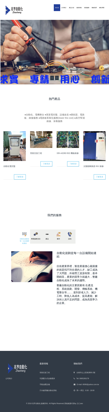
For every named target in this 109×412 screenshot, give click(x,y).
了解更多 (20, 177)
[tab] (24, 236)
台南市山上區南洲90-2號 (84, 373)
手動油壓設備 (45, 384)
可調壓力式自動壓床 (47, 379)
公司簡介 (63, 7)
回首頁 (57, 7)
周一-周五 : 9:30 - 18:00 (84, 390)
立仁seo (80, 403)
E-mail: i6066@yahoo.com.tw (86, 384)
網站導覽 (101, 7)
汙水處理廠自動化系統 (48, 390)
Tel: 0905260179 (81, 379)
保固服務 (86, 7)
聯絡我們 (94, 7)
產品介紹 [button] (71, 7)
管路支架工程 (45, 373)
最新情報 (79, 7)
